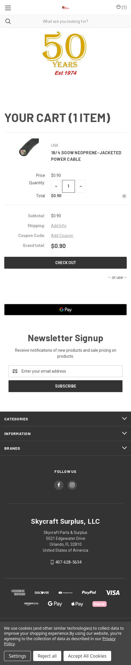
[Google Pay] (65, 309)
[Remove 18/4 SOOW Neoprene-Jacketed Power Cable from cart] (124, 196)
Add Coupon (62, 235)
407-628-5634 (68, 562)
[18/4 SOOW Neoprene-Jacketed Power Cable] (68, 186)
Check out (65, 262)
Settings (17, 656)
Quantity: (37, 183)
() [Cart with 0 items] (121, 7)
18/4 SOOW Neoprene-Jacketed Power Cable (86, 156)
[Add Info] (58, 226)
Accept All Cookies (87, 656)
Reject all (47, 656)
